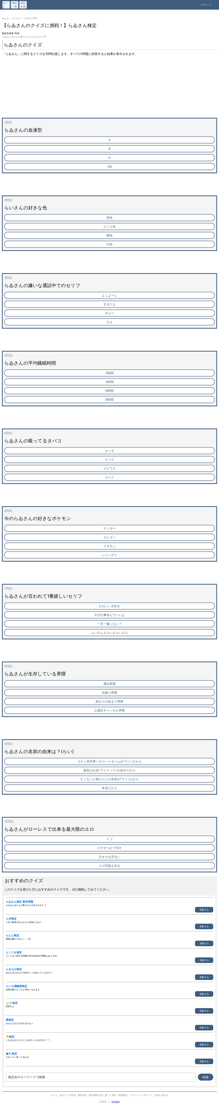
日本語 (102, 1101)
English (116, 1101)
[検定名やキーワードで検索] (101, 1077)
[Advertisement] (109, 91)
